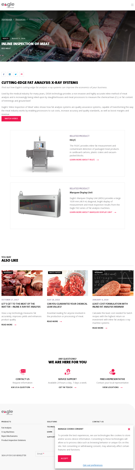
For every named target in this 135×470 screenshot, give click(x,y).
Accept (64, 459)
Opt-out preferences (93, 465)
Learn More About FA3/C (84, 160)
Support (51, 437)
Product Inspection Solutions (13, 440)
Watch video (11, 119)
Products (6, 422)
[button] (129, 429)
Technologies (53, 427)
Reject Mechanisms (9, 436)
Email (40, 454)
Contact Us (98, 422)
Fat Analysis (6, 427)
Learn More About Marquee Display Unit (93, 212)
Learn (49, 432)
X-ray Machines (7, 432)
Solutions (52, 422)
